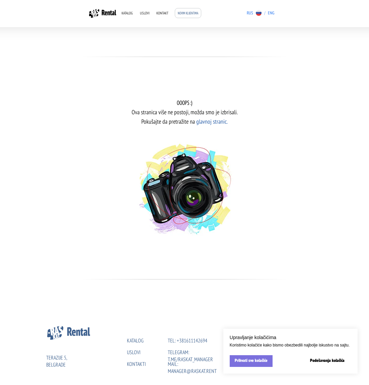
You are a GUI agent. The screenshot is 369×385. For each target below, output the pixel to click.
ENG (271, 13)
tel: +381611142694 (187, 341)
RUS (250, 13)
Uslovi (145, 13)
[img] (279, 13)
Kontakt (162, 13)
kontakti (136, 364)
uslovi (134, 353)
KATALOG (135, 341)
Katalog (127, 13)
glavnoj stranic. (212, 122)
